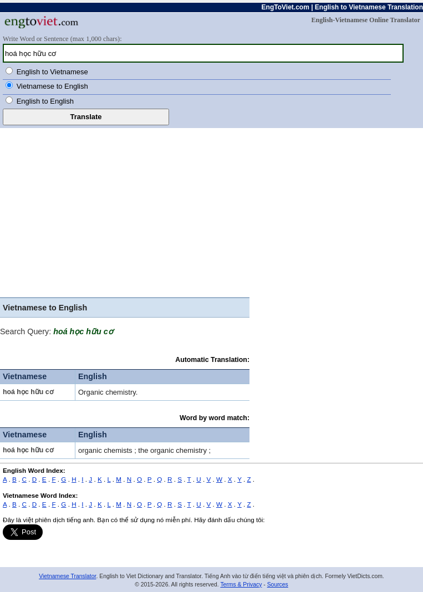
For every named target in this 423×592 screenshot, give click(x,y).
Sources (277, 584)
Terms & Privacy (241, 584)
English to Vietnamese (52, 72)
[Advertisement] (124, 214)
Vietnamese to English (52, 86)
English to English (45, 101)
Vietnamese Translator (67, 576)
